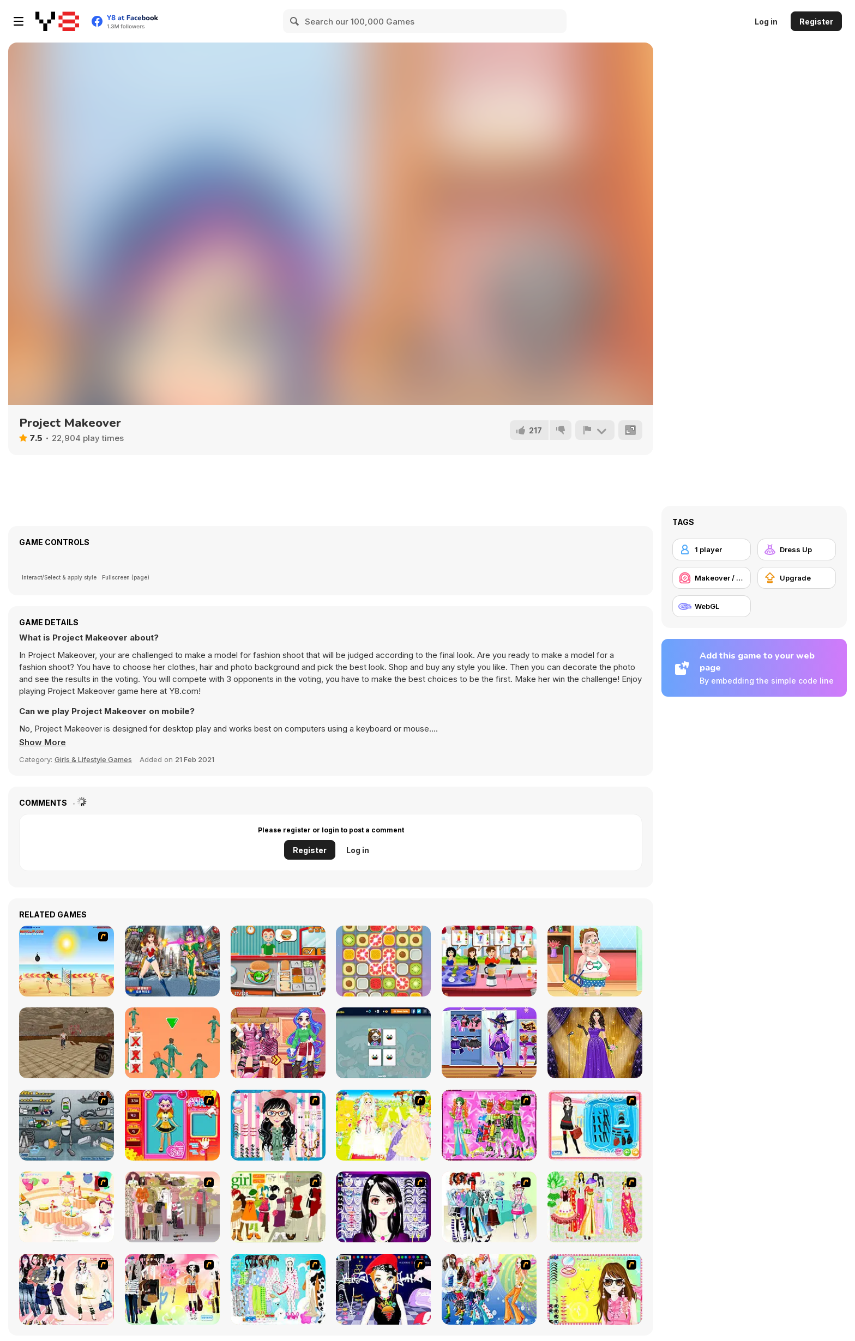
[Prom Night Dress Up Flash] (594, 1042)
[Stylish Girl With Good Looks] (383, 1289)
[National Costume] (594, 1206)
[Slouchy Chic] (172, 1289)
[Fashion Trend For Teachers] (172, 1206)
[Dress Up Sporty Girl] (66, 1289)
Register (816, 21)
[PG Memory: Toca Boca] (383, 1042)
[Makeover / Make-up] (711, 578)
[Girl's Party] (66, 1206)
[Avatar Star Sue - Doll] (172, 1125)
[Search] (295, 21)
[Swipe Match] (383, 961)
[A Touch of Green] (489, 1125)
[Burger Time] (278, 961)
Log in (766, 21)
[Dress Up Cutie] (278, 1125)
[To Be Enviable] (594, 1289)
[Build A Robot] (66, 1125)
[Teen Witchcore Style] (489, 1042)
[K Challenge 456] (172, 1042)
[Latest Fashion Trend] (489, 1289)
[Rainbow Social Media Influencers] (278, 1042)
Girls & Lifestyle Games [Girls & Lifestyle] (93, 759)
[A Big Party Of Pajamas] (278, 1289)
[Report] (595, 430)
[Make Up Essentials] (383, 1206)
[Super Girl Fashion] (278, 1206)
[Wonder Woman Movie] (172, 961)
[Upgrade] (796, 578)
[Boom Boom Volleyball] (66, 961)
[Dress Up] (796, 549)
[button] (42, 742)
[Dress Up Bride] (383, 1125)
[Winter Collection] (489, 1206)
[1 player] (711, 549)
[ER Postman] (594, 961)
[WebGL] (711, 606)
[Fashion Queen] (594, 1125)
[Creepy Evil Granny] (66, 1042)
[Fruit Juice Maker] (489, 961)
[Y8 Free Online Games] (57, 21)
